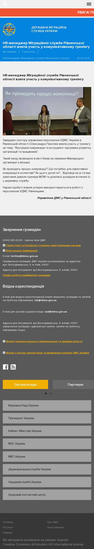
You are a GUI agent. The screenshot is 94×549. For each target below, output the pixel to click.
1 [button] (46, 394)
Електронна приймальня (22, 250)
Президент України (21, 418)
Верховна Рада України (23, 405)
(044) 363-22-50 (12, 240)
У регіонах (28, 51)
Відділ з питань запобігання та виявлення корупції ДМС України (47, 352)
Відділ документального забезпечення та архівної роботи (44, 341)
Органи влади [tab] (25, 384)
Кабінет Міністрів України (24, 431)
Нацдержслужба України (24, 482)
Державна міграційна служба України (49, 29)
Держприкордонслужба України (29, 469)
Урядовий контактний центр (27, 495)
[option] (28, 385)
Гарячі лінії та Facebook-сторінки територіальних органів (43, 245)
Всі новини (9, 51)
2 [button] (51, 394)
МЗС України (16, 444)
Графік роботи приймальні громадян (26, 275)
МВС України (16, 456)
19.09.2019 (83, 58)
